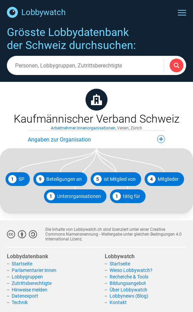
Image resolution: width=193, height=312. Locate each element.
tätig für (126, 196)
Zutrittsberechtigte (32, 283)
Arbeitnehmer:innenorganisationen (83, 128)
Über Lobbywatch (128, 289)
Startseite (22, 263)
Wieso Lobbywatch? (131, 270)
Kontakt (118, 302)
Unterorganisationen (74, 196)
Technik (20, 302)
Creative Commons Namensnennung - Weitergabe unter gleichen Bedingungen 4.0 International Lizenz (113, 234)
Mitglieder (163, 179)
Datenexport (25, 296)
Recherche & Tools (129, 276)
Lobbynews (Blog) (129, 296)
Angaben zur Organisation (96, 139)
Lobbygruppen (27, 276)
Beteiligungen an (59, 179)
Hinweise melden (29, 289)
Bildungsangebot (128, 283)
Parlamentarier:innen (34, 270)
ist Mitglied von (114, 179)
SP (16, 179)
